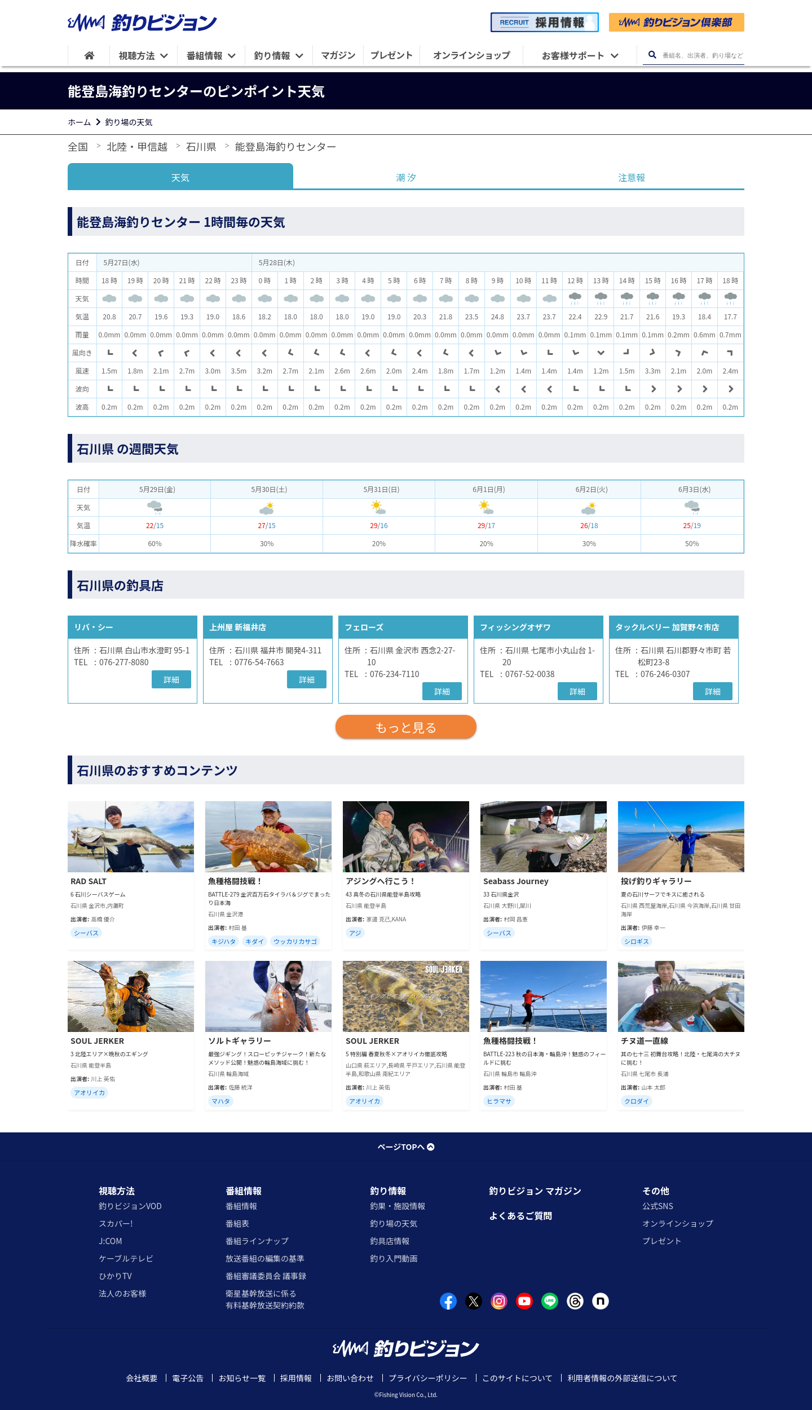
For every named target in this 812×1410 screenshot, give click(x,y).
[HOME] (88, 55)
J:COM (110, 1240)
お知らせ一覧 (242, 1377)
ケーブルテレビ (126, 1258)
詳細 (171, 679)
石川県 (201, 146)
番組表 (237, 1223)
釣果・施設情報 (397, 1205)
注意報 (631, 177)
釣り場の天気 (129, 122)
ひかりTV (115, 1275)
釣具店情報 (389, 1240)
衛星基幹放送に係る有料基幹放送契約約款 (265, 1299)
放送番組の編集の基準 (265, 1258)
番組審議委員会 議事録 (266, 1275)
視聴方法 (117, 1190)
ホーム (79, 122)
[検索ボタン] (652, 55)
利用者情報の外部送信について (622, 1377)
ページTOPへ (405, 1146)
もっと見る (406, 727)
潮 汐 (406, 177)
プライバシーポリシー (428, 1377)
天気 (180, 177)
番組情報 (244, 1190)
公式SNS (657, 1205)
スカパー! (116, 1223)
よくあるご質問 (520, 1215)
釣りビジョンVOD (130, 1205)
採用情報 (296, 1377)
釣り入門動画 (393, 1258)
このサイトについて (517, 1377)
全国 (78, 146)
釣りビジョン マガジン (535, 1190)
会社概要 (141, 1377)
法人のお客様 (122, 1293)
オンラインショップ (677, 1223)
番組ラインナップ (257, 1240)
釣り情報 (388, 1190)
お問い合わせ (350, 1377)
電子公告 (188, 1377)
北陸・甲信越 (137, 146)
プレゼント (662, 1240)
